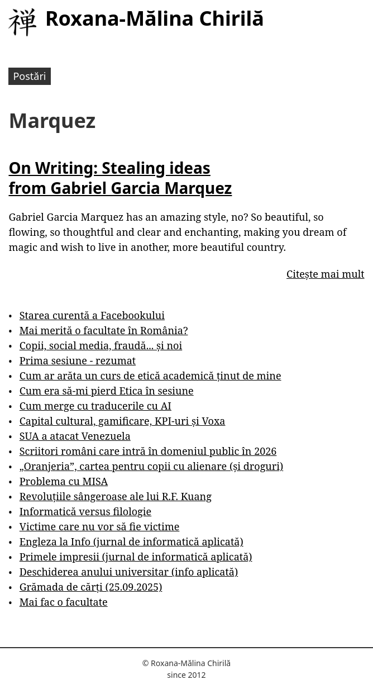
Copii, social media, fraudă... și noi (101, 345)
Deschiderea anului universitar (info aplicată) (129, 571)
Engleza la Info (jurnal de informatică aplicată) (131, 541)
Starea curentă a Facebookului (92, 315)
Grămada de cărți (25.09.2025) (91, 586)
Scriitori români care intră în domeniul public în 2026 (148, 451)
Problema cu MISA (64, 481)
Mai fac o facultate (64, 602)
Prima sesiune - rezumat (78, 360)
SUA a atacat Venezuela (75, 436)
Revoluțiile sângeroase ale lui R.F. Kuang (116, 496)
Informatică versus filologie (85, 511)
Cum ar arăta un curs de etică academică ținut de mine (150, 375)
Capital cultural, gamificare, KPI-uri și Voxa (123, 420)
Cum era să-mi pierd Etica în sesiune (107, 390)
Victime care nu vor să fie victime (100, 526)
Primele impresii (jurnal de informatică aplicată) (136, 556)
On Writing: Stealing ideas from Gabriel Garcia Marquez (120, 177)
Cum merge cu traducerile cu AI (95, 405)
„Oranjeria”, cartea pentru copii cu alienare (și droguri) (151, 466)
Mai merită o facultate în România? (104, 330)
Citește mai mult (325, 274)
